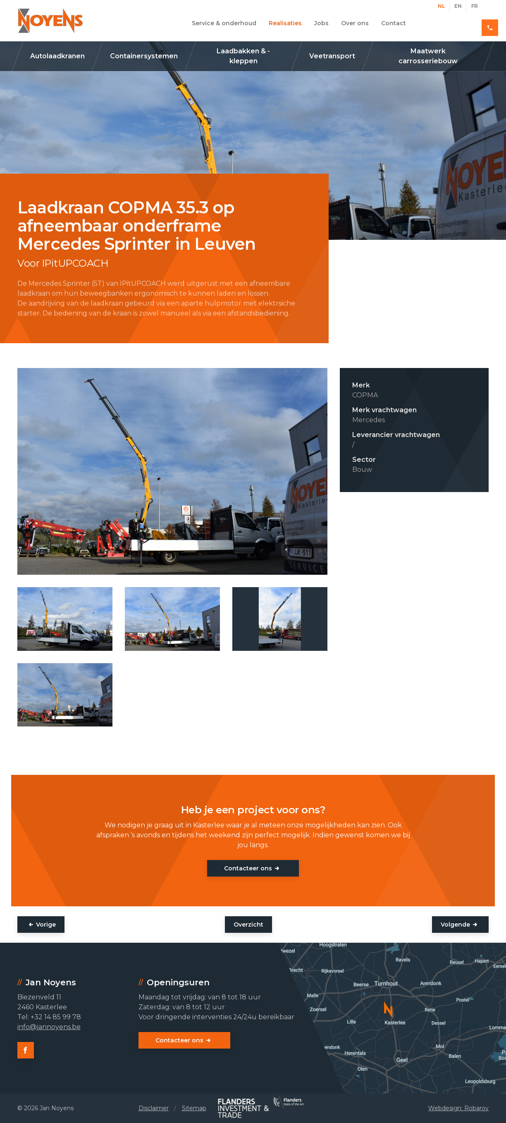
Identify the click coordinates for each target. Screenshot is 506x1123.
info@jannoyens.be (49, 1027)
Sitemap (194, 1108)
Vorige (46, 924)
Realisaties (285, 23)
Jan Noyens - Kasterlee (50, 21)
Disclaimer (153, 1108)
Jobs (321, 23)
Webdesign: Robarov (458, 1108)
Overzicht (248, 924)
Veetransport (332, 56)
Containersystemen (144, 56)
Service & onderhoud (224, 23)
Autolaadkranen (57, 56)
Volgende (455, 924)
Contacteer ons (248, 868)
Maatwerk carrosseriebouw (428, 56)
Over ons (355, 23)
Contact (393, 23)
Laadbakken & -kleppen (243, 56)
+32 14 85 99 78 (459, 23)
